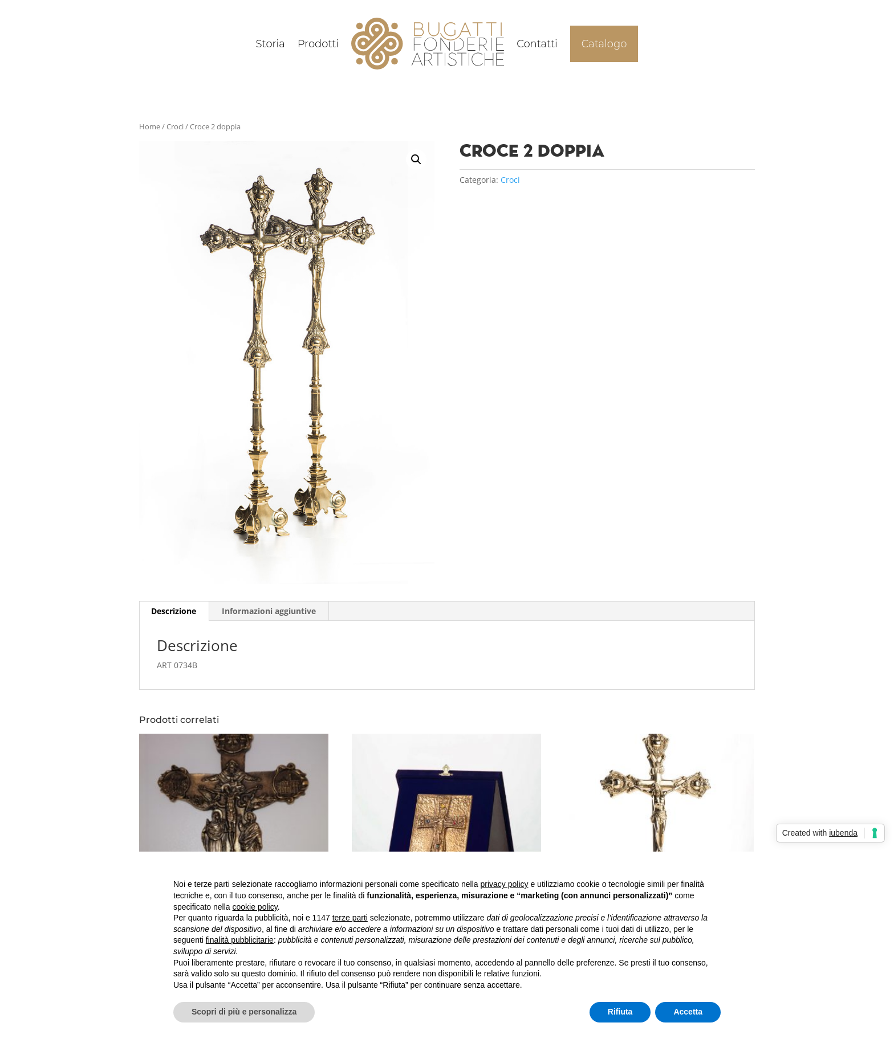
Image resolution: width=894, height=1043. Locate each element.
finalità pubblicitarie (240, 939)
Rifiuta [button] (620, 1011)
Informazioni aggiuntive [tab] (269, 611)
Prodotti (318, 44)
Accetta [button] (687, 1011)
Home (149, 126)
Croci (175, 126)
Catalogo (604, 44)
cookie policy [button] (255, 906)
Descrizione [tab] (173, 611)
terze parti (350, 917)
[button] (416, 159)
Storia (270, 44)
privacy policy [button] (505, 884)
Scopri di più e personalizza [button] (244, 1011)
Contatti (537, 44)
